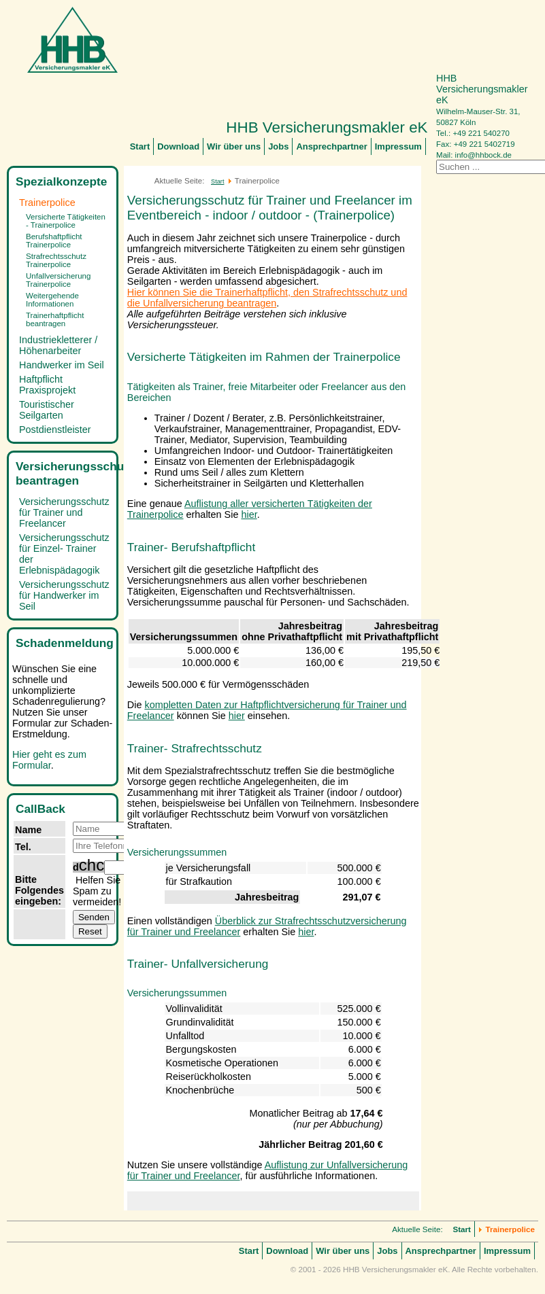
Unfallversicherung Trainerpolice (58, 280)
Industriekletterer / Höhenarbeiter (58, 345)
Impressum (398, 146)
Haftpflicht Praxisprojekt (47, 385)
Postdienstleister (55, 429)
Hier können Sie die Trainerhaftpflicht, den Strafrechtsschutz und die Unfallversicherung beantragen (267, 298)
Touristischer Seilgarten (46, 410)
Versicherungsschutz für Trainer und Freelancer (64, 512)
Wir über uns (234, 146)
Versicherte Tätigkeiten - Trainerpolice (65, 221)
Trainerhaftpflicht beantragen (55, 319)
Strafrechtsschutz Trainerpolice (56, 260)
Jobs (278, 146)
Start (140, 146)
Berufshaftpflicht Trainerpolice (54, 240)
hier (249, 514)
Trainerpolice (47, 202)
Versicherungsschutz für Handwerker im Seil (64, 595)
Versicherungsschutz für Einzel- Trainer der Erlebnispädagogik (64, 554)
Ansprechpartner (331, 146)
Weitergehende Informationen (52, 300)
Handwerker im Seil (61, 365)
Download (178, 146)
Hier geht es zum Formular (49, 760)
